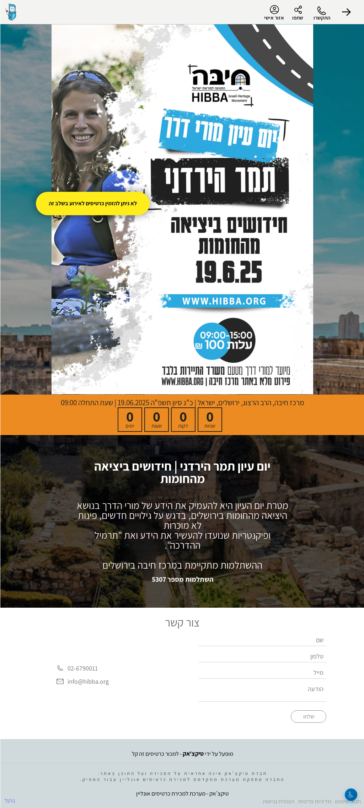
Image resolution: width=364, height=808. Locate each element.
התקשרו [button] (321, 17)
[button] (346, 12)
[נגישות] (350, 794)
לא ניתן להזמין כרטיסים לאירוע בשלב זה (92, 203)
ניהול (9, 800)
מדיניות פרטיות (314, 801)
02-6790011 (82, 668)
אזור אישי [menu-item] (274, 13)
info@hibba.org (87, 682)
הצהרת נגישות (278, 801)
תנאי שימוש (347, 801)
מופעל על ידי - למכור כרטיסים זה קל (182, 754)
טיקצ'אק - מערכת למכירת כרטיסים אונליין (182, 793)
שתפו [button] (297, 17)
